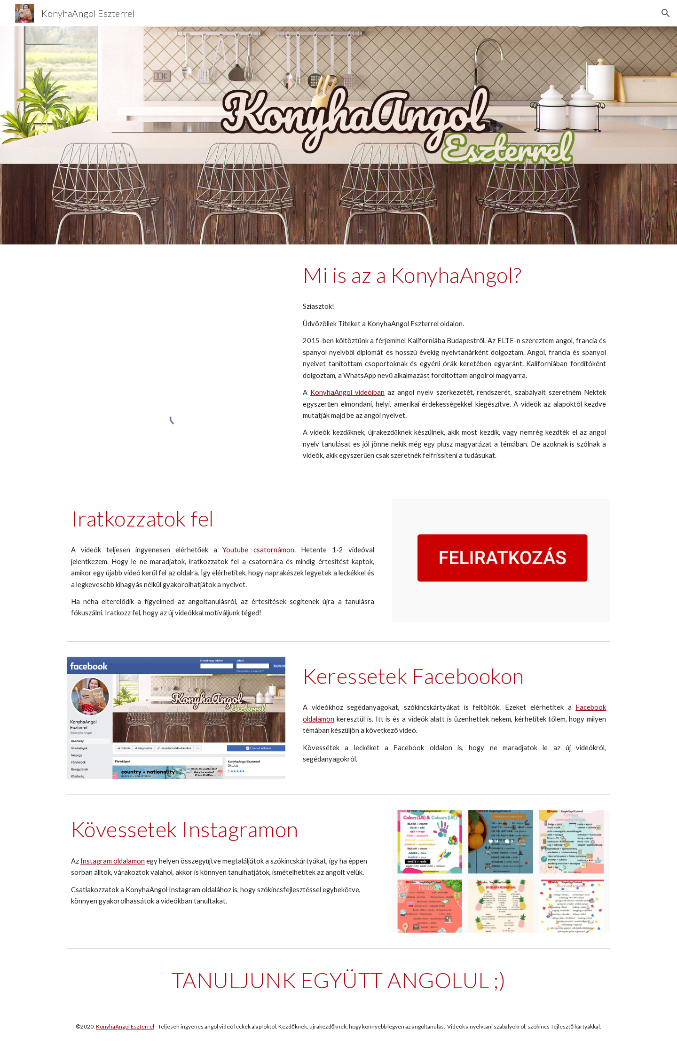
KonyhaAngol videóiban (347, 392)
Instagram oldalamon (112, 861)
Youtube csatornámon (258, 550)
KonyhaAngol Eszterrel (125, 1026)
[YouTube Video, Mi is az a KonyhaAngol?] (176, 317)
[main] (454, 275)
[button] (665, 13)
